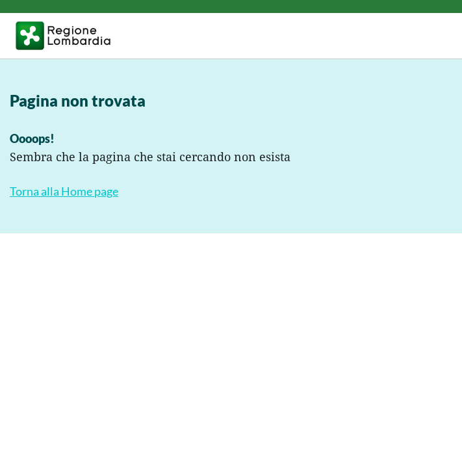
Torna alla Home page (64, 191)
